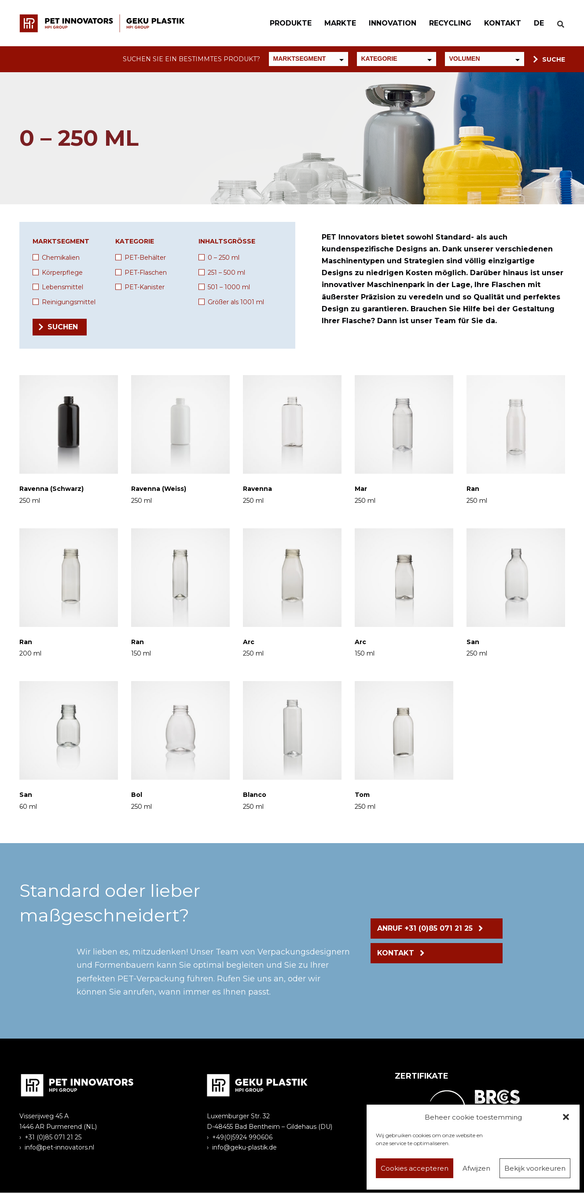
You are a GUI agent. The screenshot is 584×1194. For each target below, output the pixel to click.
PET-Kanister (145, 288)
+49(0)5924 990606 (242, 1138)
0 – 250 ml (223, 259)
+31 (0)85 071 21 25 (53, 1138)
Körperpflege (62, 273)
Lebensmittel (62, 288)
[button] (566, 1117)
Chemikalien (61, 259)
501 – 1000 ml (229, 288)
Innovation (387, 23)
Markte (335, 23)
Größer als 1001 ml (236, 303)
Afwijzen (476, 1168)
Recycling (445, 23)
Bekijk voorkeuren (535, 1168)
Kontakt (497, 23)
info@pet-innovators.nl (59, 1149)
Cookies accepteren (414, 1168)
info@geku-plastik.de (244, 1149)
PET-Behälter (145, 259)
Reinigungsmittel (68, 303)
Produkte (286, 23)
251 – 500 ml (226, 273)
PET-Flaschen (146, 273)
